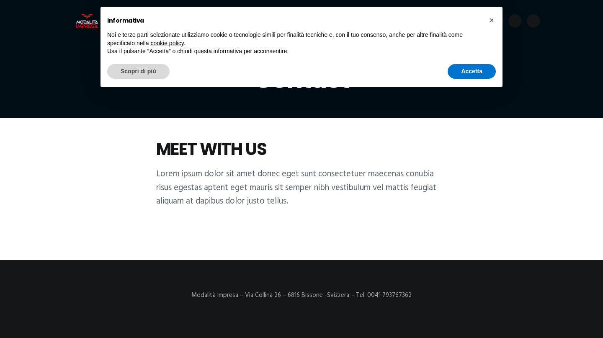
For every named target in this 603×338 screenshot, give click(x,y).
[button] (491, 20)
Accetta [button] (471, 71)
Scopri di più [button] (138, 71)
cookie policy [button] (167, 43)
